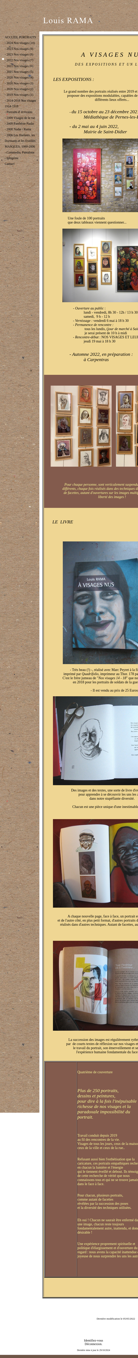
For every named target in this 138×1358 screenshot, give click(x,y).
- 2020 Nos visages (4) (19, 77)
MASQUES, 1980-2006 (20, 146)
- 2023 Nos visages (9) (19, 48)
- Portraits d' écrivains (18, 112)
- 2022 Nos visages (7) (19, 60)
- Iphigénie (12, 158)
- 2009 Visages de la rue (20, 118)
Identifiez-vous (93, 1340)
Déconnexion (93, 1344)
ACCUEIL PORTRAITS (20, 37)
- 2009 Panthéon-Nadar (19, 123)
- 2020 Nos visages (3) (19, 83)
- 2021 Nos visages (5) (19, 71)
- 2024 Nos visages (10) (20, 43)
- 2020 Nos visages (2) (19, 89)
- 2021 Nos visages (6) (19, 66)
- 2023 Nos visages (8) (19, 54)
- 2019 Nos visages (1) (19, 94)
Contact (10, 163)
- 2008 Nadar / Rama (18, 129)
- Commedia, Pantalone (19, 152)
